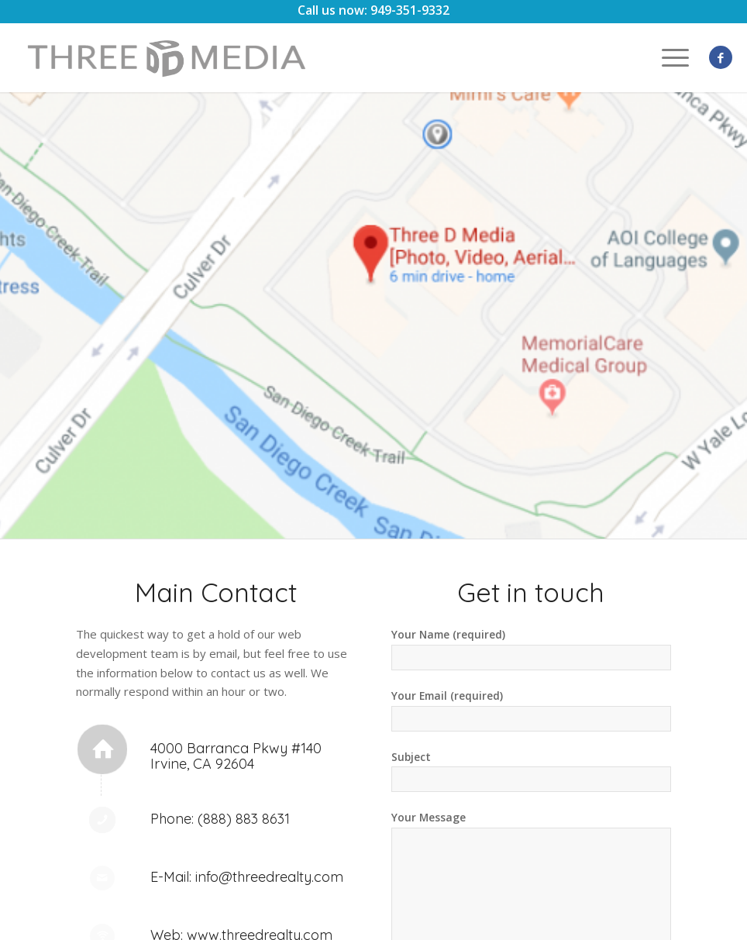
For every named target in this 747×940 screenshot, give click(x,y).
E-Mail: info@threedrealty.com (246, 877)
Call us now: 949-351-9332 (373, 10)
